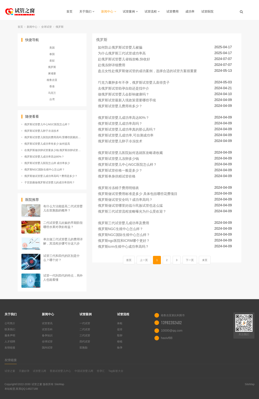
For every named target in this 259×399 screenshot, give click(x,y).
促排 (119, 329)
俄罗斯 (60, 26)
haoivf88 (166, 338)
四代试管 (85, 341)
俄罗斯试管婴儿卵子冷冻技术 (41, 130)
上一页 (144, 260)
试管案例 (130, 11)
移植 (119, 341)
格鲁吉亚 (52, 79)
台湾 (52, 99)
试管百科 (47, 329)
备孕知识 (47, 335)
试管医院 (207, 11)
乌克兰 (52, 92)
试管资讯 (47, 323)
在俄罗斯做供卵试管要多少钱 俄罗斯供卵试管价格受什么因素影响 (53, 150)
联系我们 (10, 329)
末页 (204, 260)
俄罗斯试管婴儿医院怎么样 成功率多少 (47, 163)
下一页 (190, 260)
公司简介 (10, 323)
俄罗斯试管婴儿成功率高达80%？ (44, 156)
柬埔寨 (52, 73)
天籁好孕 (24, 370)
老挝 (52, 60)
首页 (69, 11)
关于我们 (86, 11)
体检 (119, 323)
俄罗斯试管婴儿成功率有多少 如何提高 (47, 143)
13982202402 (171, 322)
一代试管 (85, 323)
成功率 (189, 11)
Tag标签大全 (115, 370)
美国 (52, 47)
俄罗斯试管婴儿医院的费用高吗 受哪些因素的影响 (53, 137)
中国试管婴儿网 (84, 370)
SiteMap (59, 384)
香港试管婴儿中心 (60, 370)
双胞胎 (83, 347)
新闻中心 (108, 11)
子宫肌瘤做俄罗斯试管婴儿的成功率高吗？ (49, 182)
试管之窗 (10, 370)
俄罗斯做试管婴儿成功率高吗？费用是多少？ (50, 175)
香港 (52, 86)
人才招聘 (10, 341)
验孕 (119, 347)
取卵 (119, 335)
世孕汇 (101, 370)
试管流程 (152, 11)
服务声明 (10, 335)
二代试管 (85, 329)
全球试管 (46, 26)
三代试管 (85, 335)
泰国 (52, 54)
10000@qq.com (171, 330)
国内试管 (47, 347)
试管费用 (172, 11)
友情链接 (10, 347)
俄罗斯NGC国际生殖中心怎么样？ (44, 169)
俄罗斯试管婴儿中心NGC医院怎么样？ (47, 124)
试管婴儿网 (39, 370)
